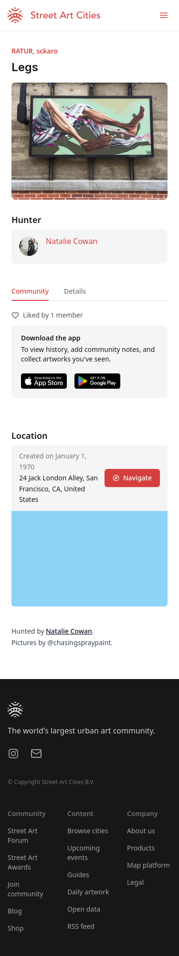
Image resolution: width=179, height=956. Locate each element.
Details (75, 291)
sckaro (47, 50)
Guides (78, 874)
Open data (83, 909)
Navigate (132, 477)
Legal (135, 882)
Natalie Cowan (71, 241)
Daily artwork (88, 891)
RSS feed (81, 926)
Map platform (148, 865)
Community (30, 291)
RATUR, (23, 50)
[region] (89, 558)
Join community (25, 889)
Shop (15, 928)
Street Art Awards (23, 862)
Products (141, 847)
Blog (15, 910)
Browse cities (87, 830)
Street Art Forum (23, 835)
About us (141, 830)
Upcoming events (83, 852)
